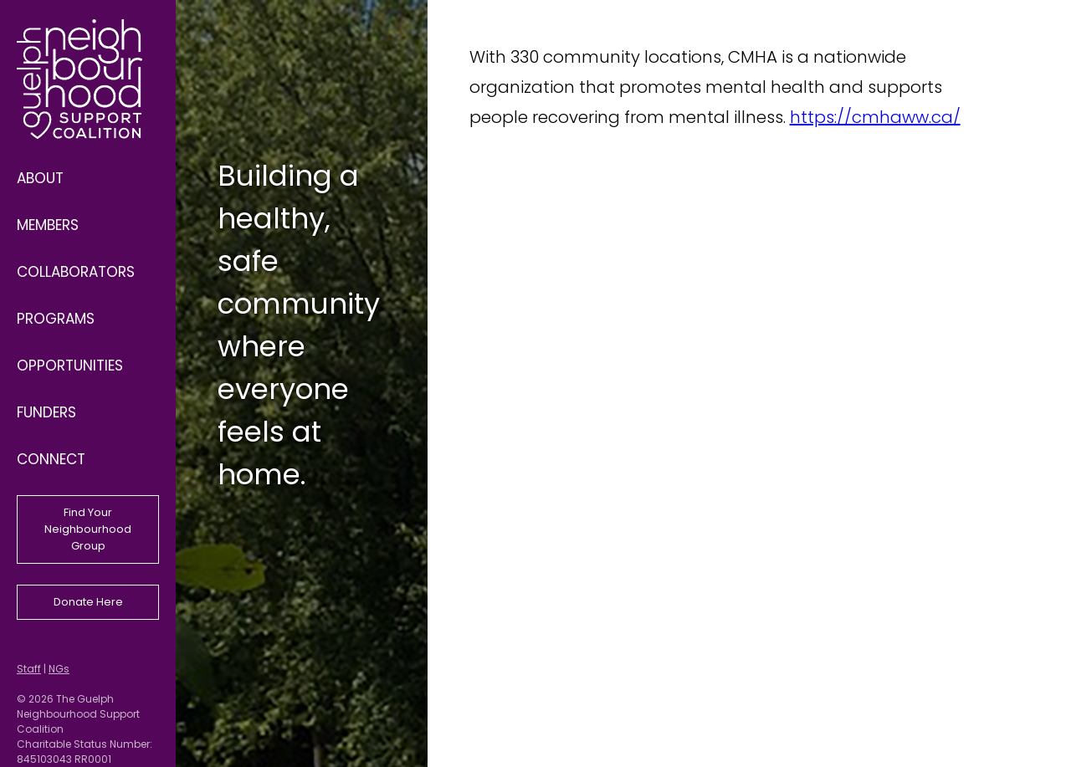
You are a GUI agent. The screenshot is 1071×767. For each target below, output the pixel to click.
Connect (51, 459)
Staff (29, 669)
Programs (56, 319)
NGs (59, 669)
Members (48, 225)
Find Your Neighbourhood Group (87, 529)
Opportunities (70, 365)
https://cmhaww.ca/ (875, 117)
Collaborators (76, 272)
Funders (46, 412)
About (40, 178)
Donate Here (88, 602)
